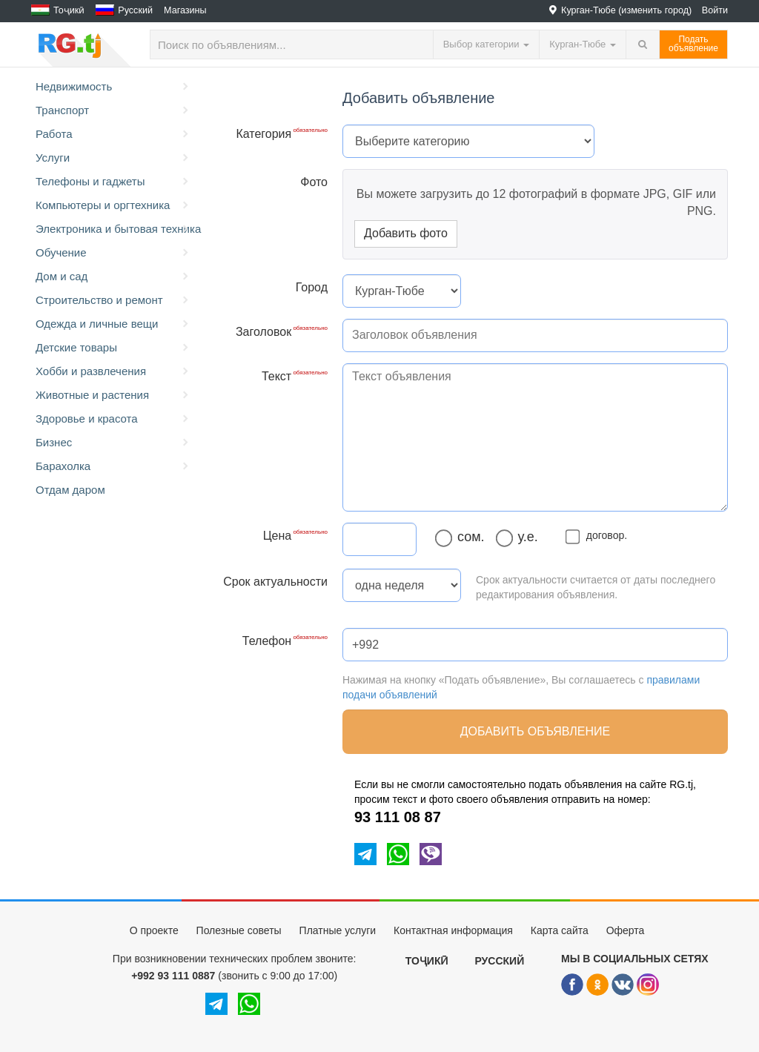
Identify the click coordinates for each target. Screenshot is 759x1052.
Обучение (113, 252)
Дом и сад (113, 276)
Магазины (185, 10)
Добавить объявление (535, 731)
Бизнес (113, 442)
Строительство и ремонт (113, 300)
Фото (314, 182)
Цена (277, 535)
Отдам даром (70, 489)
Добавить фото (406, 233)
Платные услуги (338, 930)
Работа (113, 134)
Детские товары (113, 347)
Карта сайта (560, 930)
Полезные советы (239, 930)
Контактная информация (453, 930)
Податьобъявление (693, 43)
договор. (599, 535)
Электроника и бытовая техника (115, 229)
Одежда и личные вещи (113, 324)
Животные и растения (113, 395)
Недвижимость (113, 86)
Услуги (113, 157)
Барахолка (113, 466)
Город (312, 287)
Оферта (625, 930)
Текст (276, 376)
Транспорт (113, 110)
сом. (464, 537)
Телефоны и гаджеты (113, 181)
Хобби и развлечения (113, 371)
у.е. (520, 537)
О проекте (154, 930)
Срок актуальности (275, 581)
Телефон (266, 641)
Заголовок (263, 331)
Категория (263, 134)
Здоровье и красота (113, 418)
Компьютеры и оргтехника (113, 205)
